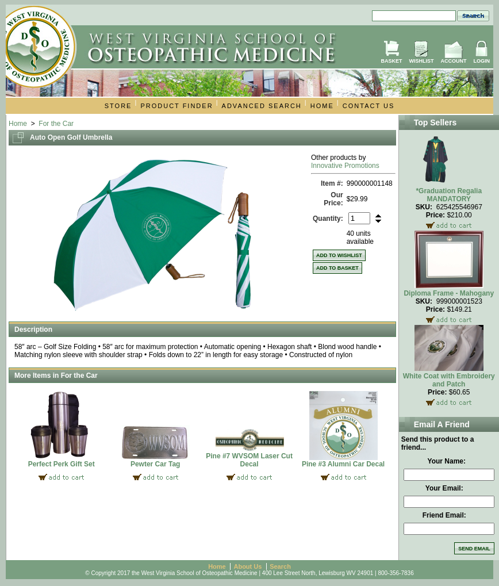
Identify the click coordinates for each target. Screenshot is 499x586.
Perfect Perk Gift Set (61, 464)
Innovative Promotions (345, 166)
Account (454, 61)
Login (482, 61)
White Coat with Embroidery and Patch (449, 380)
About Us (247, 566)
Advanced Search (262, 105)
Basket (391, 61)
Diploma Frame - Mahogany (449, 293)
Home (322, 105)
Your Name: (447, 461)
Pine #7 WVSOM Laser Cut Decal (249, 460)
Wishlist (421, 61)
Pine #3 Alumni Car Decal (343, 464)
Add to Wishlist (339, 255)
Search (280, 566)
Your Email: (444, 488)
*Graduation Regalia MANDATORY (449, 195)
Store (118, 105)
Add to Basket (337, 268)
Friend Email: (444, 515)
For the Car (56, 124)
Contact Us (369, 105)
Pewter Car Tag (155, 464)
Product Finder (176, 105)
